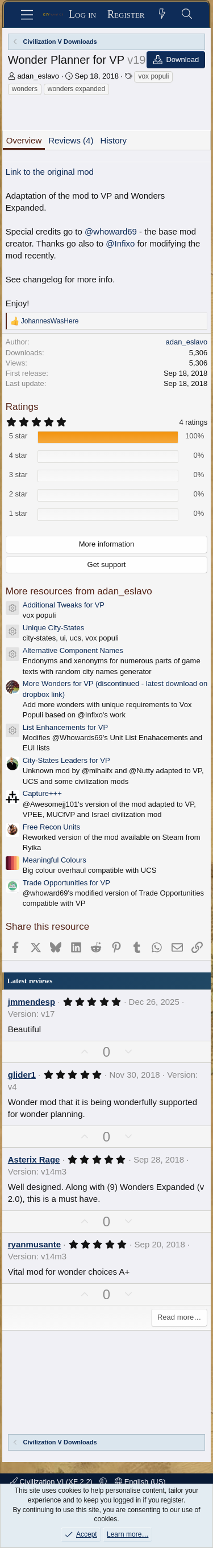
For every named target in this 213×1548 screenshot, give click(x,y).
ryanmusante (34, 1244)
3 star (18, 474)
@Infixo (120, 243)
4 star (18, 455)
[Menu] (27, 14)
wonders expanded (76, 89)
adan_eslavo (38, 76)
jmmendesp (31, 1002)
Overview (24, 140)
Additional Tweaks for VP (64, 605)
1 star (18, 513)
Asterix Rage (34, 1159)
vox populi (153, 76)
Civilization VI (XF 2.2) (52, 1481)
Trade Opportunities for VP (66, 882)
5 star (18, 436)
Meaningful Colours (54, 860)
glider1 (22, 1074)
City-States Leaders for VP (66, 760)
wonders (24, 89)
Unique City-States (53, 627)
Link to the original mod (50, 171)
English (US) (140, 1481)
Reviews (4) (70, 140)
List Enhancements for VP (65, 727)
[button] (103, 1481)
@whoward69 (111, 231)
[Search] (187, 14)
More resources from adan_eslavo (79, 591)
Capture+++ (42, 793)
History (113, 140)
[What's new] (163, 14)
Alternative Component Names (73, 650)
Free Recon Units (51, 827)
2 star (18, 494)
